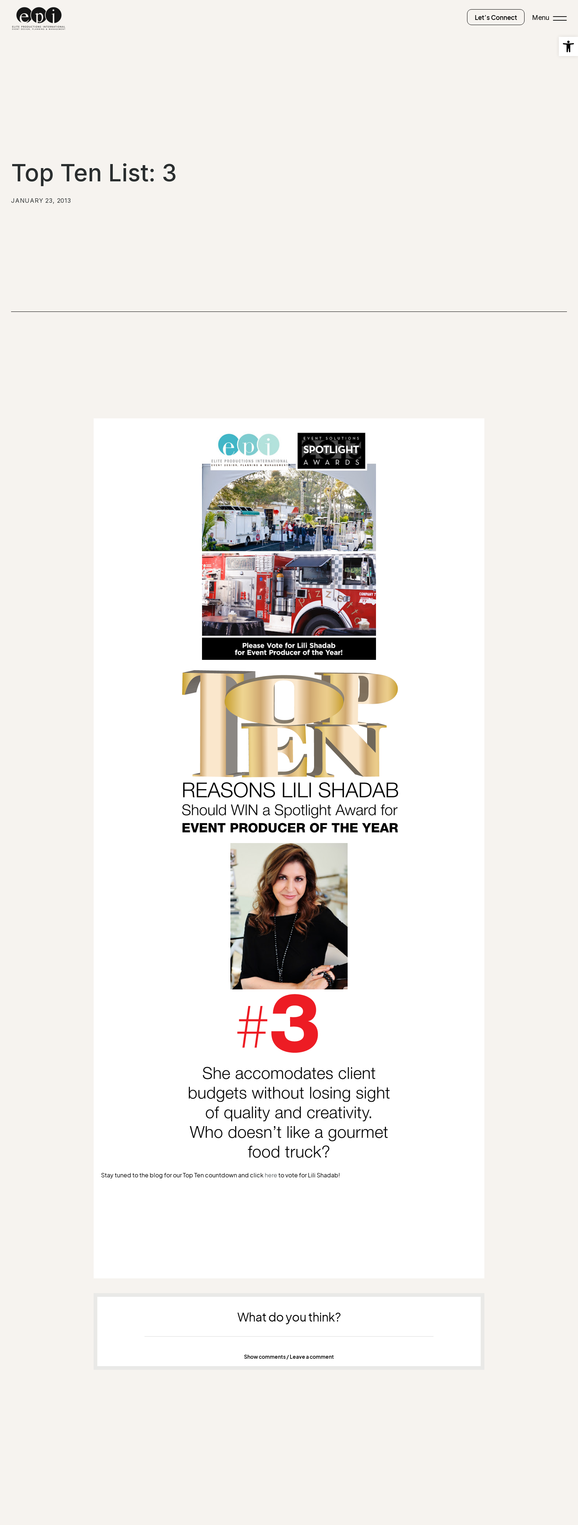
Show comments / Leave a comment (289, 1356)
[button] (289, 1356)
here (271, 1174)
